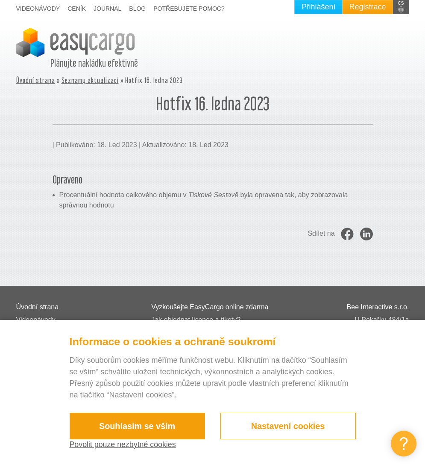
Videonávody (38, 8)
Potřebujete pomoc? (188, 8)
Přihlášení (318, 7)
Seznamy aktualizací (90, 80)
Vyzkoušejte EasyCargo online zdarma (209, 307)
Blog (137, 8)
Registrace (367, 7)
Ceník (76, 8)
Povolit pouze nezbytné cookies (123, 444)
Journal (107, 8)
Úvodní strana (35, 80)
